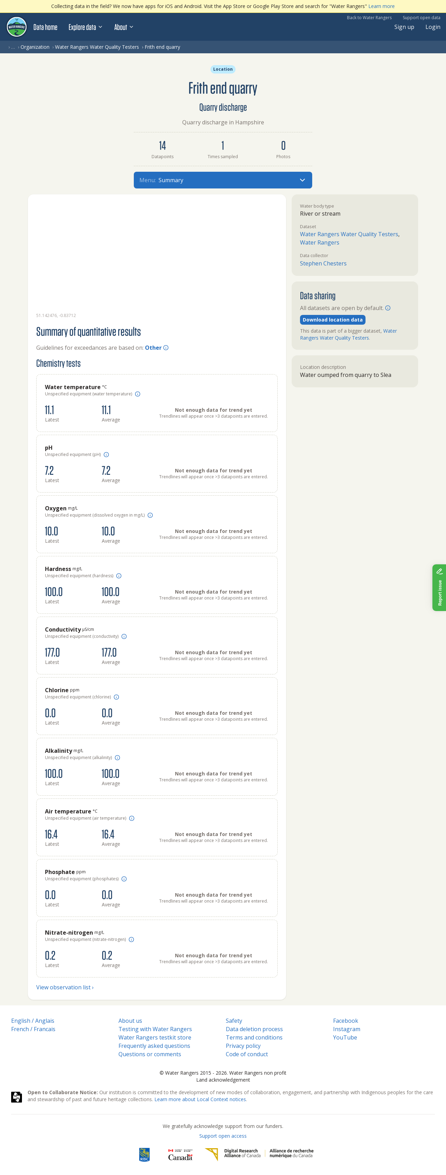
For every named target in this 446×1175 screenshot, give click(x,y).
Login (432, 27)
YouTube (345, 1037)
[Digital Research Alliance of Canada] (259, 1155)
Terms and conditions (254, 1037)
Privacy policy (243, 1046)
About (124, 27)
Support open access (223, 1136)
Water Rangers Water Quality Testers (97, 47)
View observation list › (65, 987)
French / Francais (33, 1029)
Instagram (346, 1029)
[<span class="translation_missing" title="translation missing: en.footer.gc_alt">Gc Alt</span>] (180, 1155)
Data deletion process (254, 1029)
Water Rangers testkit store (154, 1037)
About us (130, 1021)
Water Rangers (319, 242)
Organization (35, 47)
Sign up (404, 27)
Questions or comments (149, 1054)
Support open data (421, 18)
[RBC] (144, 1155)
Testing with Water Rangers (155, 1029)
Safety (234, 1021)
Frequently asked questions (154, 1046)
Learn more (381, 6)
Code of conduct (247, 1054)
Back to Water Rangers (369, 18)
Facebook (345, 1021)
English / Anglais (32, 1021)
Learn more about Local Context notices (200, 1099)
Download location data (333, 319)
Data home (45, 27)
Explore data (86, 27)
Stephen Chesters (323, 263)
